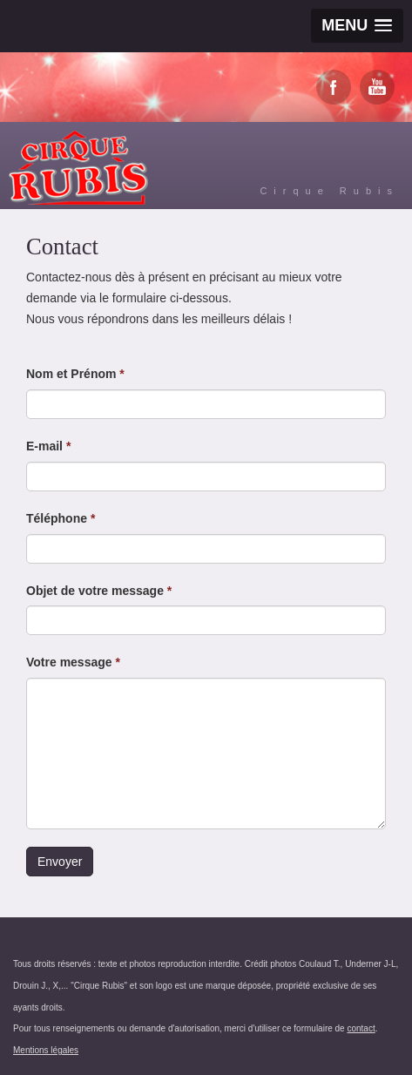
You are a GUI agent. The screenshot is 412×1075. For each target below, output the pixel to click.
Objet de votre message (99, 591)
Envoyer (59, 862)
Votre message (73, 662)
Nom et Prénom (75, 374)
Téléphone (60, 518)
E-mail (48, 446)
